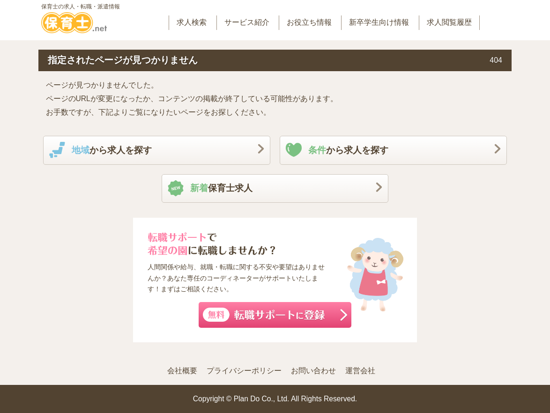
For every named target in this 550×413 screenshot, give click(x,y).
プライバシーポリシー (244, 371)
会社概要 (182, 371)
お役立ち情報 (309, 22)
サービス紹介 (246, 22)
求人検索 (192, 22)
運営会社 (360, 371)
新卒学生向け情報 (379, 22)
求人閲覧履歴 (449, 22)
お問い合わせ (313, 371)
